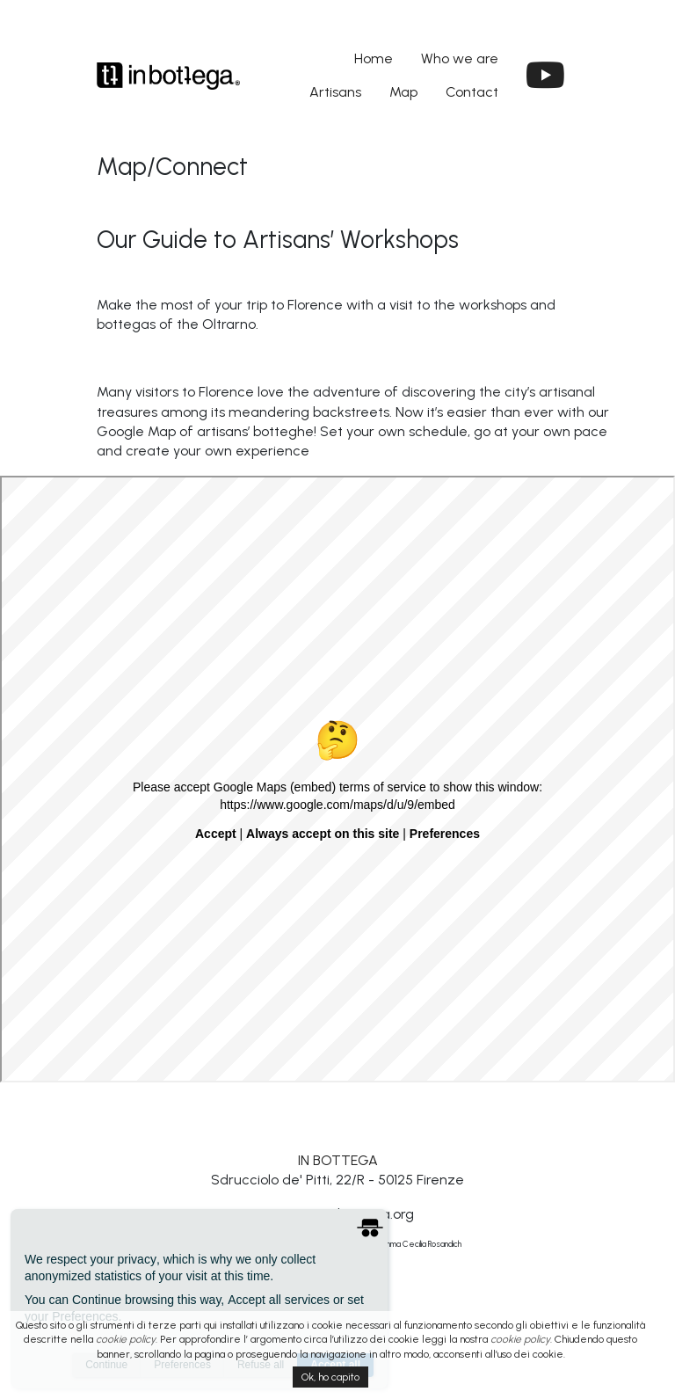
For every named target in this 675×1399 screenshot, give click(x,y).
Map (403, 92)
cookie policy (126, 1339)
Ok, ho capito (330, 1377)
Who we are (459, 58)
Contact (472, 92)
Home (373, 58)
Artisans (335, 92)
